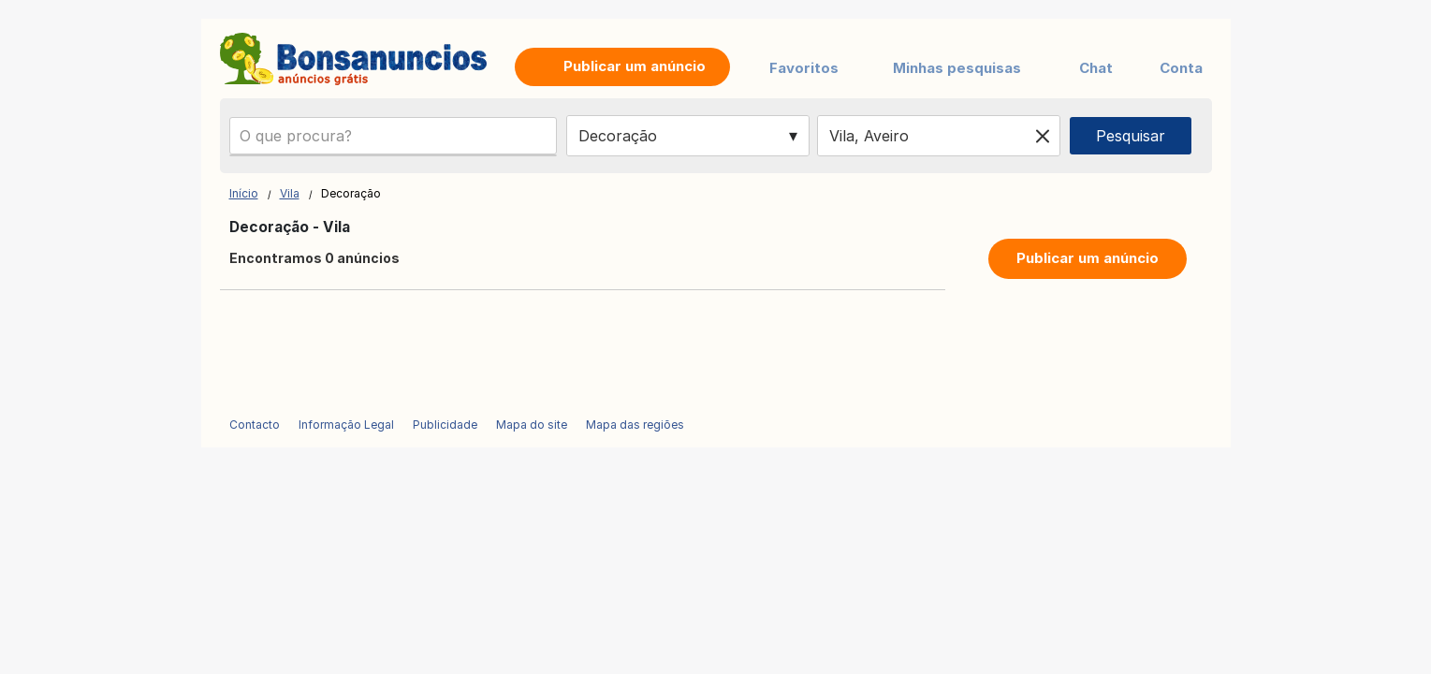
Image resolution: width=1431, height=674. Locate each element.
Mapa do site (531, 425)
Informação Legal (346, 425)
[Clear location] (1042, 136)
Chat (1096, 68)
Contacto (254, 425)
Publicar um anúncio (1087, 258)
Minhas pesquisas (957, 68)
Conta (1181, 68)
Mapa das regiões (635, 425)
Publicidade (445, 425)
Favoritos (804, 68)
